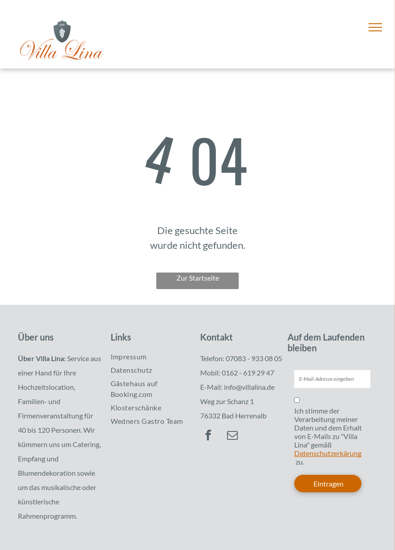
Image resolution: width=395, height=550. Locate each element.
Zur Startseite (197, 277)
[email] (232, 436)
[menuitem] (150, 356)
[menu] (375, 27)
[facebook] (208, 436)
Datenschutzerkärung (327, 453)
